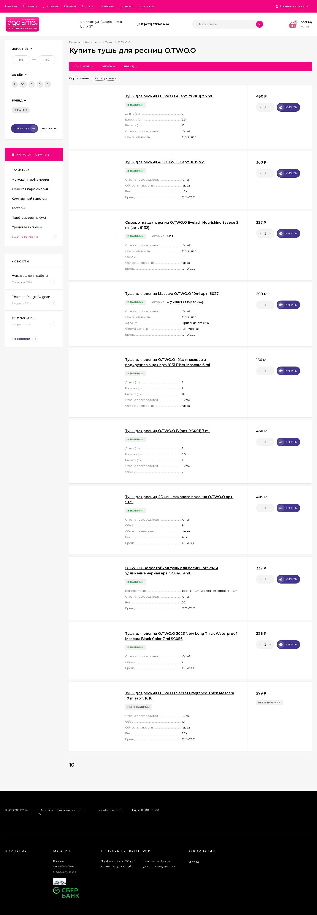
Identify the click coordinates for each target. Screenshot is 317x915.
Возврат (126, 6)
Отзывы (70, 6)
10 (22, 84)
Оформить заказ (64, 871)
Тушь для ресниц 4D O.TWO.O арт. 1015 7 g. (165, 162)
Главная (11, 6)
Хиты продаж (103, 78)
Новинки (30, 6)
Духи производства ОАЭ (158, 866)
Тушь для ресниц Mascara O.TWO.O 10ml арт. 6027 (172, 294)
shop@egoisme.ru (110, 810)
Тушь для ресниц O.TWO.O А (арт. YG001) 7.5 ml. (169, 96)
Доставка (50, 6)
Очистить (48, 128)
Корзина (59, 861)
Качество (107, 6)
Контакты (146, 6)
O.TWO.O (20, 110)
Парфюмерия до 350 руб (118, 861)
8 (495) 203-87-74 (155, 24)
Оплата (87, 6)
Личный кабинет (64, 866)
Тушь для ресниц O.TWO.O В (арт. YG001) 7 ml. (167, 431)
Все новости (25, 339)
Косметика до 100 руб (116, 866)
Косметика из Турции (156, 861)
